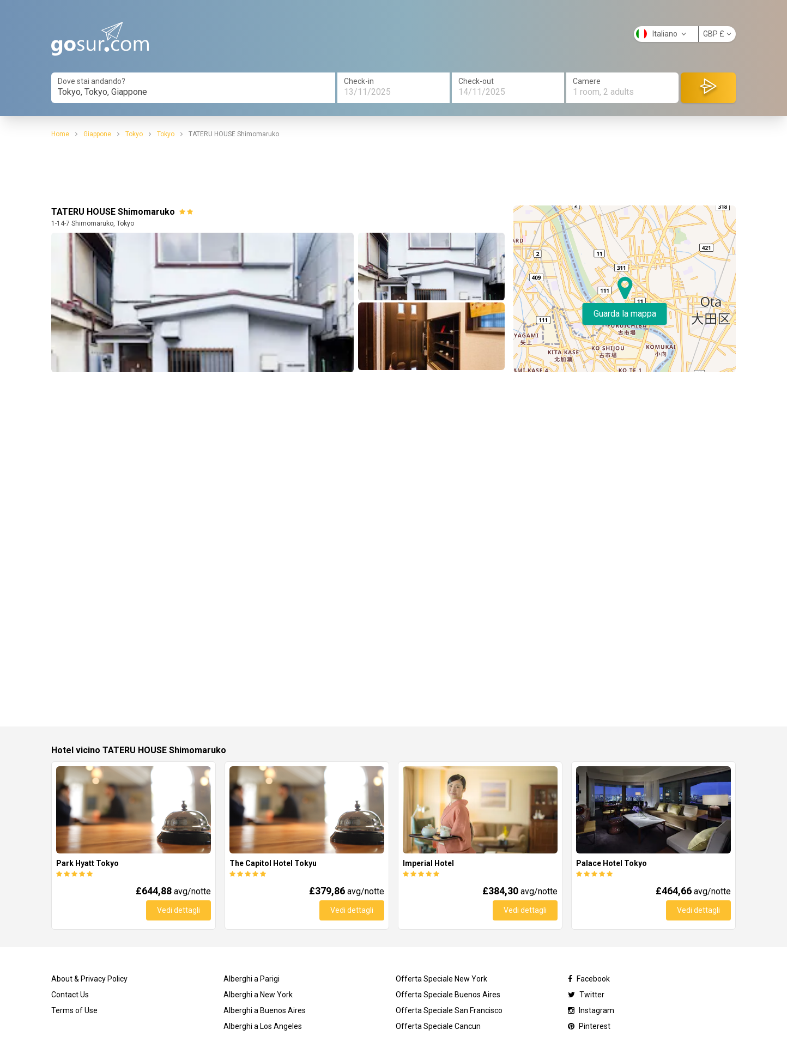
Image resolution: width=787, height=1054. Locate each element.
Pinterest (589, 1026)
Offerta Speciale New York (441, 978)
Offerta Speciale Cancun (438, 1026)
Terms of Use (74, 1010)
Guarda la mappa (625, 313)
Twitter (586, 994)
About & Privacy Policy (89, 978)
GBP (717, 33)
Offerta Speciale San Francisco (449, 1010)
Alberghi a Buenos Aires (264, 1010)
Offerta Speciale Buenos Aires (448, 994)
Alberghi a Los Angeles (262, 1026)
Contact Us (70, 994)
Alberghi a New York (258, 994)
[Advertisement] (393, 172)
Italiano (661, 33)
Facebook (589, 978)
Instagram (591, 1010)
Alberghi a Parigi (251, 978)
